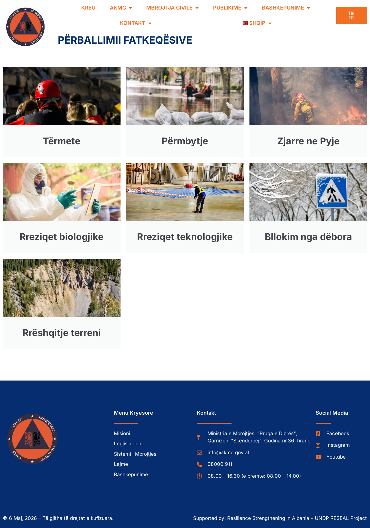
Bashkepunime (286, 7)
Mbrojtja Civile (172, 7)
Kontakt (135, 23)
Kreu (88, 8)
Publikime (230, 7)
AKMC (121, 7)
